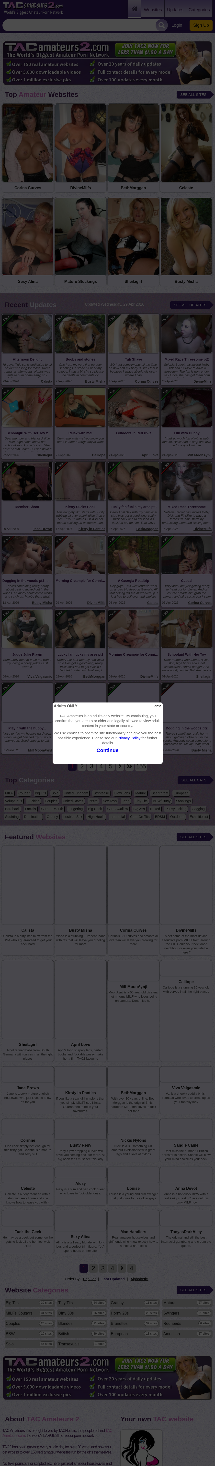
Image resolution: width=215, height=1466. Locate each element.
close (157, 706)
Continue (107, 750)
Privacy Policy (129, 738)
